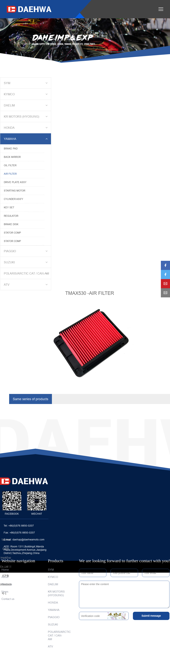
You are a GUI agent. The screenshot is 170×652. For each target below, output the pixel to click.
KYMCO (26, 94)
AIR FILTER (10, 173)
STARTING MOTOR (14, 190)
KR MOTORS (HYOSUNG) (26, 116)
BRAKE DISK (11, 224)
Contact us (7, 598)
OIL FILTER (10, 165)
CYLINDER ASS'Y (13, 199)
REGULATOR (11, 215)
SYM (26, 83)
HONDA (26, 127)
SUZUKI (26, 262)
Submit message (151, 615)
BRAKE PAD (11, 148)
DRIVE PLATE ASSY (15, 182)
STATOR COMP (12, 232)
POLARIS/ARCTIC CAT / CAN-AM (26, 273)
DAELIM (26, 105)
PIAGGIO (26, 251)
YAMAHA (26, 138)
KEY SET (9, 207)
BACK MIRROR (12, 156)
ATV (26, 284)
